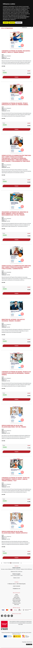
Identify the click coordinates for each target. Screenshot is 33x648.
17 (6, 563)
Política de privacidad (16, 600)
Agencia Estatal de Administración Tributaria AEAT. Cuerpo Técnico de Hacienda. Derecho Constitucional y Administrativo (16, 267)
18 (8, 563)
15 (4, 563)
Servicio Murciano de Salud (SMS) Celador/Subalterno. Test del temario (14, 426)
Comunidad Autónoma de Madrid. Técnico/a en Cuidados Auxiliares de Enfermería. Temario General (16, 373)
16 (5, 563)
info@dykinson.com (16, 588)
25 (17, 563)
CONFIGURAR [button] (18, 22)
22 (13, 563)
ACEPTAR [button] (6, 22)
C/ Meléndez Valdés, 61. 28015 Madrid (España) (16, 583)
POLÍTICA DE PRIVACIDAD (23, 16)
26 (18, 563)
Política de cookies (16, 601)
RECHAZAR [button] (12, 22)
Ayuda (16, 594)
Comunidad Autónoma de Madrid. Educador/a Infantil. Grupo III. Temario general (16, 51)
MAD (3, 54)
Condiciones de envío (17, 603)
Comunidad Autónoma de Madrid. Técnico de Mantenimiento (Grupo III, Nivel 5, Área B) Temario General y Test (15, 479)
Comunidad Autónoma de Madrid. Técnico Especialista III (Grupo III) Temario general (15, 104)
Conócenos (16, 595)
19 (9, 563)
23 (14, 563)
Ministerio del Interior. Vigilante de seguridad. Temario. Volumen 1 (13, 320)
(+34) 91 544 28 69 (16, 586)
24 (15, 563)
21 (12, 563)
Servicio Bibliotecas (16, 598)
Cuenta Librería (16, 597)
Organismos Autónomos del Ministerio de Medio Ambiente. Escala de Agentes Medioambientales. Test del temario (15, 213)
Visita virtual (16, 604)
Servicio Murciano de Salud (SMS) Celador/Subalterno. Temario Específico (14, 532)
